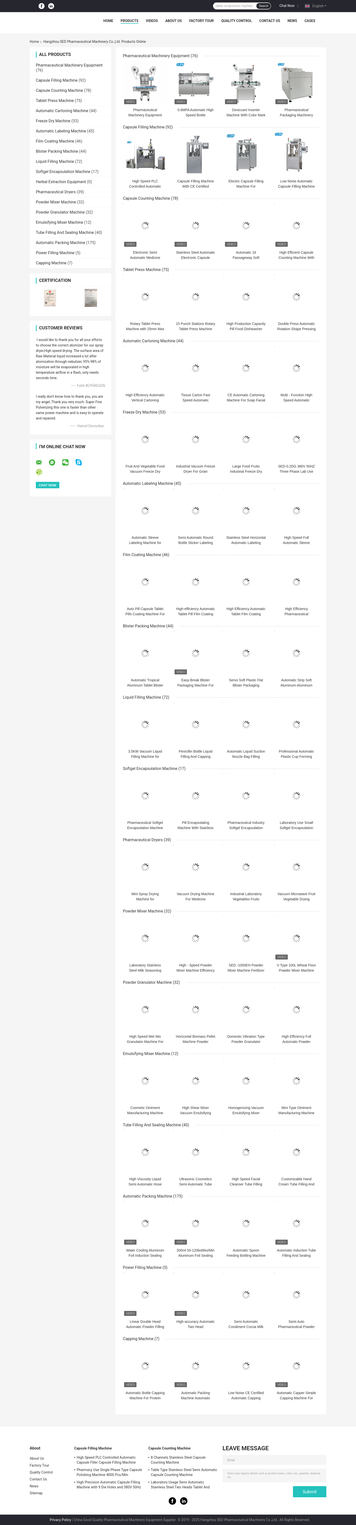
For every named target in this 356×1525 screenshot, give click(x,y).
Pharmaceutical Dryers (56, 192)
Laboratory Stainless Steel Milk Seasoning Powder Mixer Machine (145, 970)
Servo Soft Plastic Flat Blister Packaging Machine (246, 685)
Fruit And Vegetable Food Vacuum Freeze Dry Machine (145, 471)
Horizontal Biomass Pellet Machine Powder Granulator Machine (195, 1041)
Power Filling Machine (55, 252)
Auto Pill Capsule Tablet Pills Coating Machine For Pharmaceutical (145, 614)
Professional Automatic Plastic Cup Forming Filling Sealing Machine (296, 756)
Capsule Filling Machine (57, 80)
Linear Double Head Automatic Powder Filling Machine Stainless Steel (145, 1327)
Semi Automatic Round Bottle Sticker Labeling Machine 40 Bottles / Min (195, 543)
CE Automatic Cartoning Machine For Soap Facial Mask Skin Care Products (246, 400)
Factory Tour (201, 21)
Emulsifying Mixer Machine (59, 222)
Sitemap (36, 1493)
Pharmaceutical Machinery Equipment (69, 65)
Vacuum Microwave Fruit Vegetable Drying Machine (296, 899)
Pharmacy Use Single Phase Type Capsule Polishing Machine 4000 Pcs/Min (109, 1472)
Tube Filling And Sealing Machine (65, 232)
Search (263, 6)
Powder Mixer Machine (56, 202)
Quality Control (236, 21)
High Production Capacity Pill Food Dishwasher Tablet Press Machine (246, 329)
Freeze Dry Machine (53, 121)
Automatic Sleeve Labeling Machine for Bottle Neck (145, 543)
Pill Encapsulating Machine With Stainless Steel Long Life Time (196, 828)
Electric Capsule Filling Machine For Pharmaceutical (246, 186)
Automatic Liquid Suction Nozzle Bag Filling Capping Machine (246, 756)
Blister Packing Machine (57, 151)
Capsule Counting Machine (59, 90)
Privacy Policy (60, 1520)
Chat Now (286, 6)
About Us (173, 21)
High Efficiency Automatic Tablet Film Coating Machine (246, 614)
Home (108, 21)
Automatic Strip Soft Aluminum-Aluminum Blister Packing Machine (296, 685)
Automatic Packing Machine (60, 242)
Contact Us (269, 21)
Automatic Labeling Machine (61, 131)
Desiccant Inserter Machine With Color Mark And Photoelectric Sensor (246, 115)
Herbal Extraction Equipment (61, 181)
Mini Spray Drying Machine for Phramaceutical (145, 899)
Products (129, 21)
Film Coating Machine (55, 141)
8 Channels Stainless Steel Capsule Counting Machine (178, 1459)
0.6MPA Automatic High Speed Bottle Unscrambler (196, 115)
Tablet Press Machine (55, 100)
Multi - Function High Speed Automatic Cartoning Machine (296, 400)
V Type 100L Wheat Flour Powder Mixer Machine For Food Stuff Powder (296, 970)
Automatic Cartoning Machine (62, 110)
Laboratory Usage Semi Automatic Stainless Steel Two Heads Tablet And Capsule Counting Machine (180, 1485)
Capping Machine (51, 263)
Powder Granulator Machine (60, 212)
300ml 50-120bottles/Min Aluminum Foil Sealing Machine (195, 1255)
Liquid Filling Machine (55, 161)
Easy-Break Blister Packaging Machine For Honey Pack (195, 685)
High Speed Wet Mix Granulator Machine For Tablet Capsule (145, 1041)
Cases (310, 21)
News (292, 21)
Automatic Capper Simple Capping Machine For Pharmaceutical (296, 1398)
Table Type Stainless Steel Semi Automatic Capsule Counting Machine (184, 1472)
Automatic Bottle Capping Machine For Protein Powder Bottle (145, 1398)
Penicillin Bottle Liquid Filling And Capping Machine (195, 756)
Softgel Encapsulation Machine (63, 171)
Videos (152, 21)
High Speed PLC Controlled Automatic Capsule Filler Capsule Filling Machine (106, 1459)
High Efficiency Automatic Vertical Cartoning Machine (145, 400)
